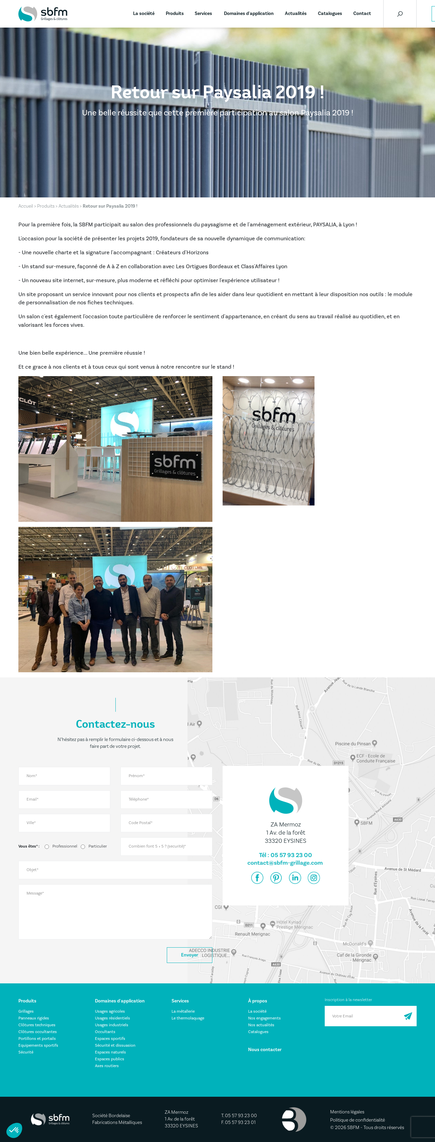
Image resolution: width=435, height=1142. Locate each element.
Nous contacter (264, 1050)
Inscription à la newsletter (348, 999)
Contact (362, 14)
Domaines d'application (249, 14)
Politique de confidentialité (357, 1120)
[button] (14, 1130)
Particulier (97, 846)
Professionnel (64, 846)
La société (144, 14)
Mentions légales (347, 1112)
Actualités (296, 14)
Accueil (25, 206)
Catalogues (330, 14)
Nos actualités (261, 1025)
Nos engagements (264, 1018)
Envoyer (189, 955)
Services (203, 14)
